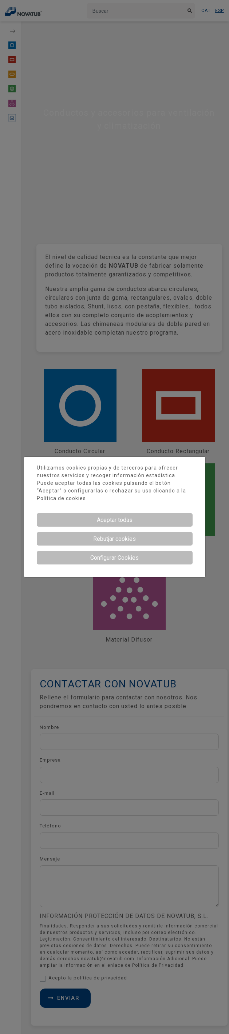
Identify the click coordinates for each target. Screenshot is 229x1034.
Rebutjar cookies (114, 538)
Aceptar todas (115, 519)
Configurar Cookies (114, 557)
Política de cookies (61, 498)
